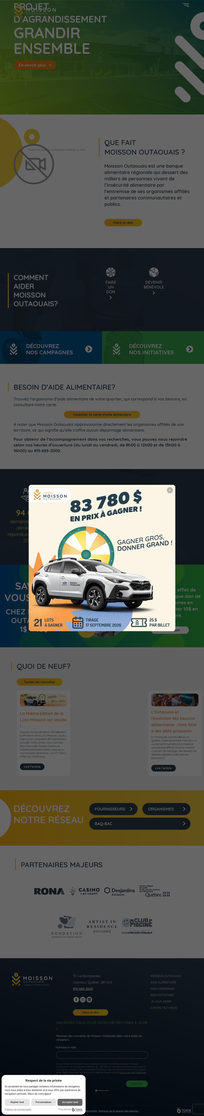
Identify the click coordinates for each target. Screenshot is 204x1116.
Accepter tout (70, 1102)
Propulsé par (70, 1109)
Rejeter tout (17, 1102)
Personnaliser (43, 1102)
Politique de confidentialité (18, 1109)
